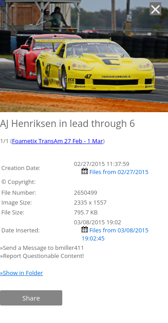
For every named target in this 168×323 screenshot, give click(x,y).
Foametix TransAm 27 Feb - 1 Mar (57, 141)
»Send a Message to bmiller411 (43, 248)
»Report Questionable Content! (42, 256)
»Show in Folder (21, 273)
